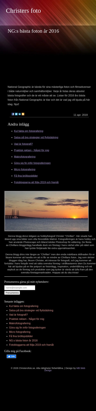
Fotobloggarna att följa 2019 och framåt (36, 182)
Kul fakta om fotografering (28, 131)
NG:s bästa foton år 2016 (23, 340)
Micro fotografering (24, 169)
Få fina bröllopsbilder (26, 175)
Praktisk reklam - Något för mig (31, 150)
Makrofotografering (24, 156)
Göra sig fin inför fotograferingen (32, 163)
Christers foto (23, 10)
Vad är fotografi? (23, 144)
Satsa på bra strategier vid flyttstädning (36, 137)
